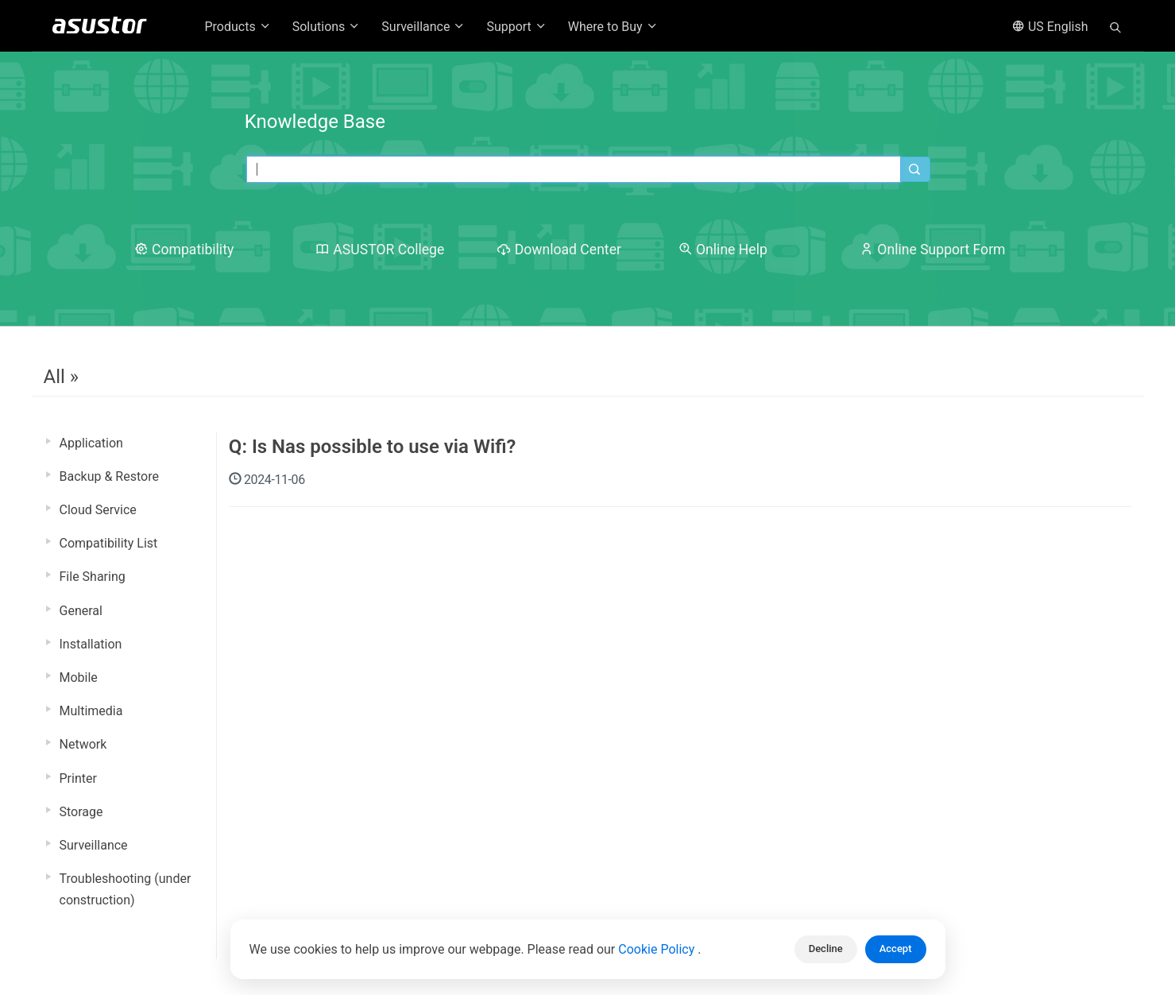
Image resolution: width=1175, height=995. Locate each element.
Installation (91, 644)
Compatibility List (109, 543)
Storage (81, 811)
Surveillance (94, 845)
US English (1050, 26)
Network (83, 744)
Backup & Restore (109, 476)
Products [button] (238, 26)
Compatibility (184, 249)
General (81, 610)
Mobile (79, 677)
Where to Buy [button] (613, 26)
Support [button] (516, 26)
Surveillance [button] (423, 26)
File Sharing (93, 576)
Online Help (722, 249)
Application (91, 443)
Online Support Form (933, 249)
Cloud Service (98, 509)
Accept (895, 948)
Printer (78, 778)
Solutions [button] (326, 26)
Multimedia (91, 710)
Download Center (559, 249)
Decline (826, 948)
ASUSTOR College (379, 249)
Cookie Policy (658, 949)
